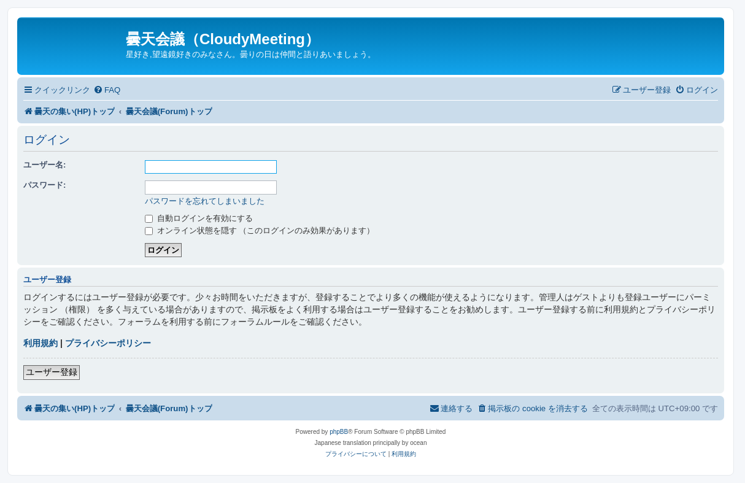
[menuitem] (106, 90)
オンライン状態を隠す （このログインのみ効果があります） (259, 230)
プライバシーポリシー (108, 343)
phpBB (339, 431)
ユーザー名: (44, 164)
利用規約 (40, 343)
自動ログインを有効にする (199, 218)
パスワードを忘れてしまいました (204, 201)
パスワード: (44, 185)
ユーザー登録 (51, 372)
